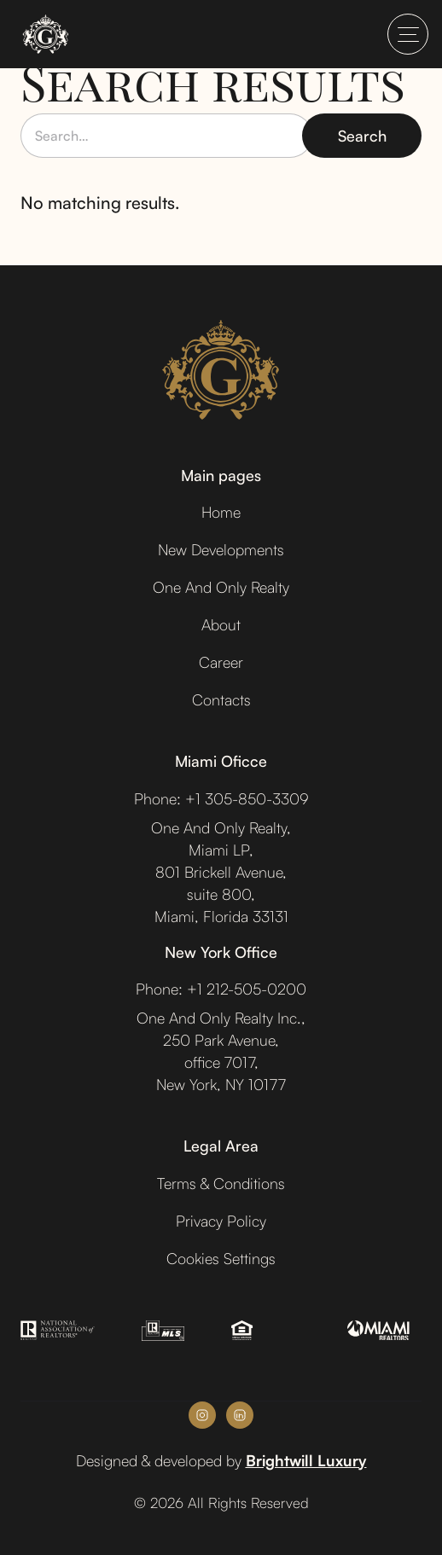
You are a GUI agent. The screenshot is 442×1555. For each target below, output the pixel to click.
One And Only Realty (221, 586)
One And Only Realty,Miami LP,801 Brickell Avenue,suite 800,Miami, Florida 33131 (221, 871)
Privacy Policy (221, 1220)
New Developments (221, 549)
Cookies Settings (221, 1258)
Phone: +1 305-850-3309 (221, 798)
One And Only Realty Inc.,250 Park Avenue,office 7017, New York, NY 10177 (221, 1051)
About (221, 624)
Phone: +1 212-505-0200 (221, 988)
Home (221, 511)
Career (221, 662)
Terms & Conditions (221, 1183)
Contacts (221, 699)
